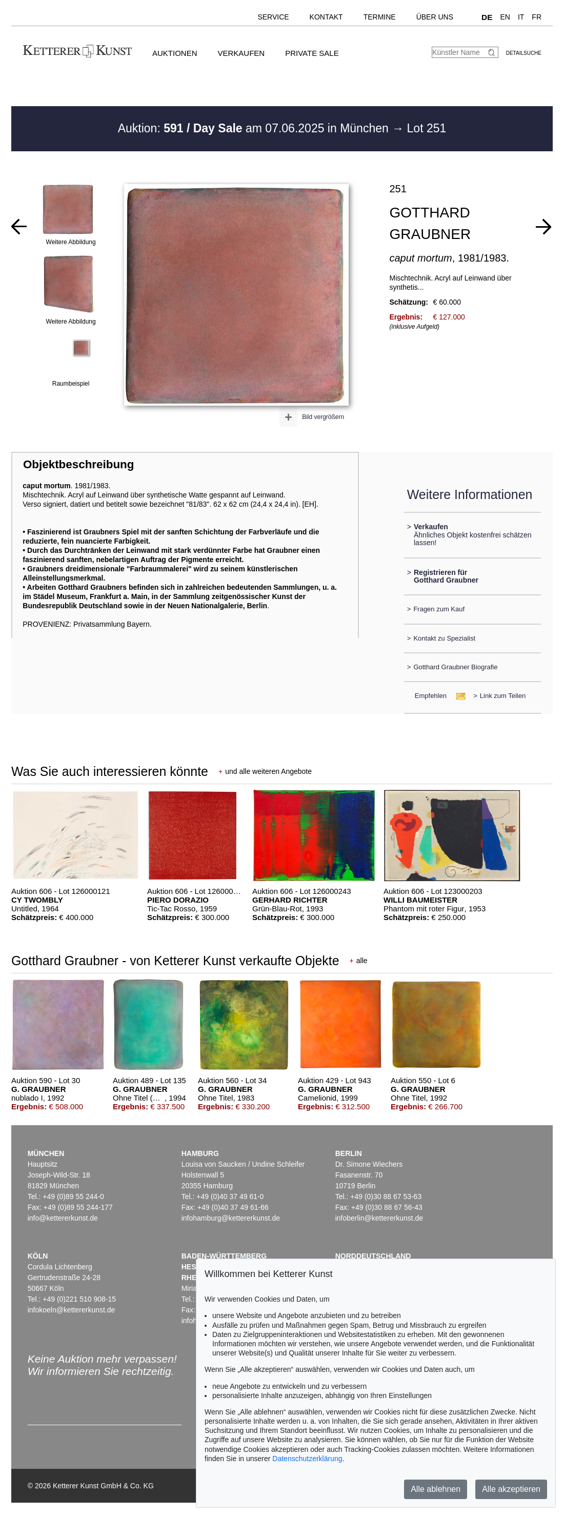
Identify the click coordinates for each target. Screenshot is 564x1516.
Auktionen (174, 53)
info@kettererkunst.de (63, 1218)
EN (505, 17)
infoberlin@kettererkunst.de (379, 1218)
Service (273, 17)
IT (521, 17)
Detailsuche (523, 53)
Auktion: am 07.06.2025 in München (255, 128)
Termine (380, 17)
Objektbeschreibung (78, 464)
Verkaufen (241, 53)
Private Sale (311, 53)
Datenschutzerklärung (307, 1458)
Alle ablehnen (435, 1489)
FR (536, 17)
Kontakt (326, 17)
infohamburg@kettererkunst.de (231, 1218)
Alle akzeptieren (511, 1489)
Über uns (434, 17)
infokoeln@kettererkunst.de (71, 1310)
